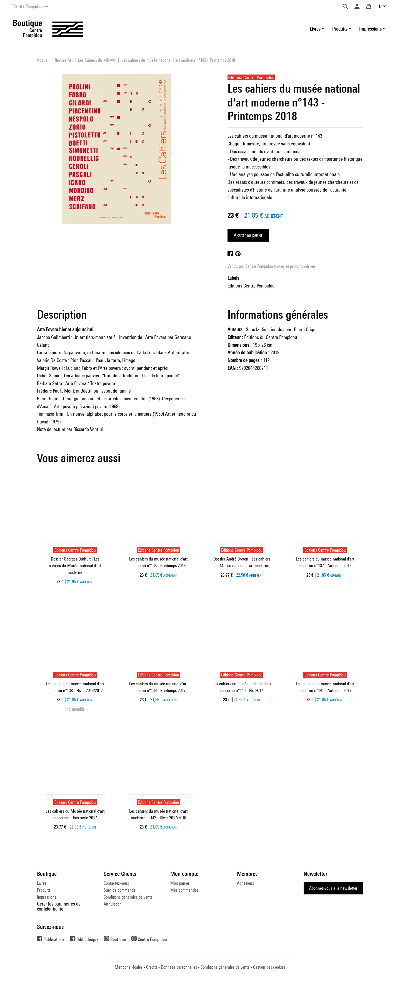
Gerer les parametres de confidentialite (59, 906)
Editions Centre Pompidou (251, 286)
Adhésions (245, 883)
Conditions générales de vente (128, 897)
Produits (43, 890)
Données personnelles (179, 967)
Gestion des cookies (269, 967)
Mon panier (179, 883)
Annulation (113, 904)
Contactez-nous (116, 883)
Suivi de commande (120, 890)
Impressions (46, 897)
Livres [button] (315, 29)
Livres (41, 883)
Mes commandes (184, 890)
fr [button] (380, 6)
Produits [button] (340, 29)
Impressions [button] (370, 29)
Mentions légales (128, 967)
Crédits (151, 967)
